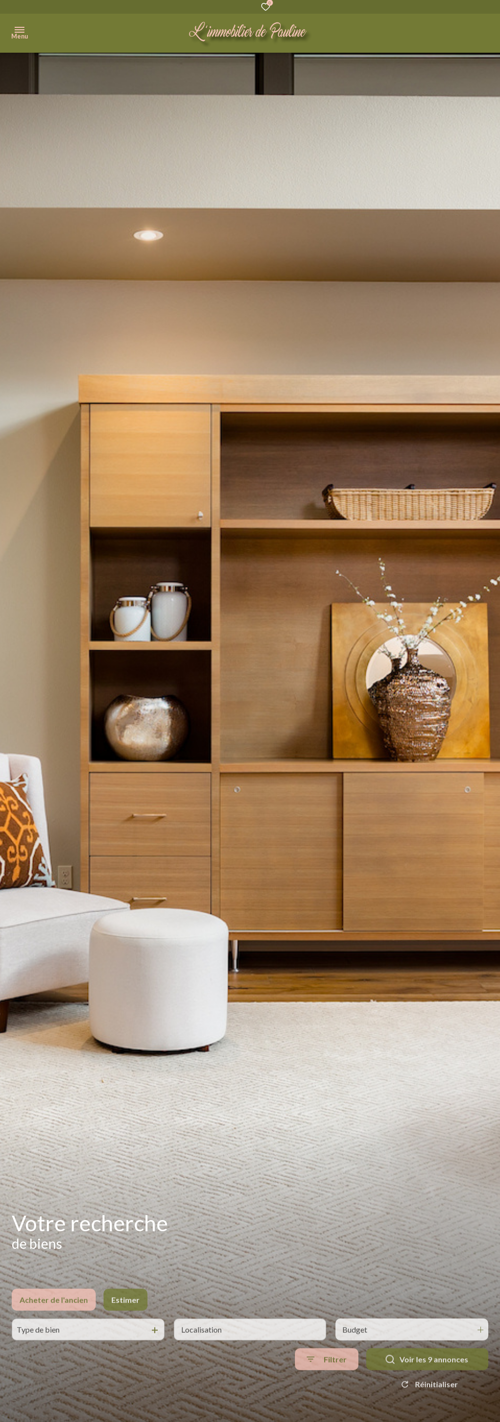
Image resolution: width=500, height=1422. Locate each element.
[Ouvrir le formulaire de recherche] (326, 1385)
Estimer (125, 1324)
